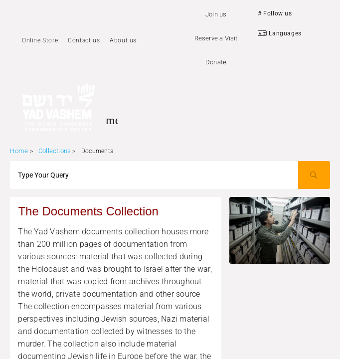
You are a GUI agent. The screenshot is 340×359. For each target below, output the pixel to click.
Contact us (84, 40)
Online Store (40, 40)
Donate (215, 62)
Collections (54, 151)
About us (123, 40)
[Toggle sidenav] (112, 120)
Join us (215, 14)
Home (19, 151)
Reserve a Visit (216, 38)
